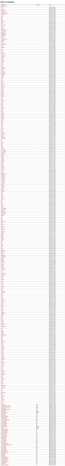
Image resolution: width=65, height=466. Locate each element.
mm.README (3, 447)
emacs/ (2, 101)
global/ (2, 143)
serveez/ (2, 346)
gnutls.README (4, 434)
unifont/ (2, 379)
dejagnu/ (2, 87)
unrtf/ (2, 382)
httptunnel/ (3, 229)
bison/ (2, 50)
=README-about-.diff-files (6, 405)
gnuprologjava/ (3, 173)
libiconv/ (2, 253)
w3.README (3, 463)
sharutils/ (2, 347)
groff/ (2, 195)
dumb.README (4, 418)
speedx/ (2, 359)
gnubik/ (2, 157)
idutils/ (2, 234)
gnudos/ (2, 162)
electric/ (2, 100)
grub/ (2, 196)
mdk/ (2, 283)
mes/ (2, 285)
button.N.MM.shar (4, 412)
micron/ (2, 287)
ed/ (1, 98)
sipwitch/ (2, 353)
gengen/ (2, 132)
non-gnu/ (2, 305)
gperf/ (2, 189)
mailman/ (2, 274)
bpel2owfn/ (3, 53)
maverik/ (2, 279)
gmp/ (2, 145)
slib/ (1, 354)
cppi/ (2, 79)
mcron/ (2, 281)
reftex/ (2, 333)
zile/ (1, 403)
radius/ (2, 328)
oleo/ (2, 308)
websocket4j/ (3, 392)
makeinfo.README (4, 443)
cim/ (1, 66)
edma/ (2, 99)
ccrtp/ (2, 59)
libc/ (1, 248)
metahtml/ (3, 286)
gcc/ (1, 125)
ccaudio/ (2, 56)
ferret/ (2, 106)
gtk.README (3, 438)
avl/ (1, 42)
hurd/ (2, 230)
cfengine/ (2, 61)
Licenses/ (2, 11)
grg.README (3, 437)
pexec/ (2, 318)
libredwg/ (2, 257)
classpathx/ (3, 68)
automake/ (3, 41)
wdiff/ (2, 391)
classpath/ (3, 67)
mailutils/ (2, 275)
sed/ (1, 345)
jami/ (2, 241)
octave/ (2, 307)
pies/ (2, 319)
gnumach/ (3, 169)
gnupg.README (4, 431)
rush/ (2, 338)
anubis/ (2, 22)
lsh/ (1, 270)
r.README (3, 455)
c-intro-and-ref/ (3, 55)
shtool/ (2, 352)
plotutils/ (2, 320)
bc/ (1, 48)
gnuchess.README (4, 430)
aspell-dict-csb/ (3, 29)
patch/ (2, 315)
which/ (2, 395)
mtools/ (2, 299)
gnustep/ (2, 183)
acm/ (2, 17)
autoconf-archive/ (4, 39)
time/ (2, 376)
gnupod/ (2, 172)
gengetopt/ (3, 133)
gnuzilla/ (2, 186)
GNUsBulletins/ (3, 10)
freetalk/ (2, 118)
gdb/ (2, 130)
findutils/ (2, 107)
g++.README (3, 421)
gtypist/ (2, 204)
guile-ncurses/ (3, 211)
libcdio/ (2, 249)
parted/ (2, 314)
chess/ (2, 65)
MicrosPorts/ (3, 14)
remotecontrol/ (3, 334)
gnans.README (4, 423)
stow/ (2, 364)
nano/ (2, 301)
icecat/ (2, 233)
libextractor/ (3, 250)
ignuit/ (2, 235)
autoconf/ (2, 37)
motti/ (2, 294)
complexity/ (3, 74)
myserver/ (3, 300)
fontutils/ (2, 113)
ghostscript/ (3, 138)
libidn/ (2, 254)
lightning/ (2, 266)
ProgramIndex (3, 408)
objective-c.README (5, 451)
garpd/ (2, 121)
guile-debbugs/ (3, 208)
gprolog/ (2, 191)
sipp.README (3, 456)
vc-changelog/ (3, 385)
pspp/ (2, 325)
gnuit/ (2, 164)
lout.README (3, 442)
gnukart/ (2, 166)
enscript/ (2, 104)
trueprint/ (2, 378)
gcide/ (2, 126)
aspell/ (2, 28)
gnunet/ (2, 171)
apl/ (1, 23)
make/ (2, 276)
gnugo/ (2, 163)
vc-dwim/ (2, 386)
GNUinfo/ (2, 9)
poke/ (2, 321)
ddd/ (2, 85)
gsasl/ (2, 197)
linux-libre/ (3, 268)
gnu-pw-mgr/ (3, 152)
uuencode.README (4, 461)
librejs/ (2, 259)
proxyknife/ (3, 324)
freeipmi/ (2, 117)
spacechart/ (3, 358)
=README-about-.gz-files (5, 406)
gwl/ (1, 220)
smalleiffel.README (4, 457)
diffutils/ (2, 92)
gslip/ (2, 201)
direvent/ (2, 93)
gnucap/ (2, 159)
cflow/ (2, 62)
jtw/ (1, 243)
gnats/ (2, 147)
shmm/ (2, 351)
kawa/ (2, 246)
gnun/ (2, 170)
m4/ (1, 272)
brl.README (3, 410)
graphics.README (4, 436)
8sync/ (2, 8)
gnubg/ (2, 156)
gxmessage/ (3, 221)
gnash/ (2, 146)
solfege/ (2, 357)
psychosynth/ (3, 326)
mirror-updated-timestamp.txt (6, 444)
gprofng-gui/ (3, 190)
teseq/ (2, 372)
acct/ (2, 16)
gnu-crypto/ (3, 151)
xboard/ (2, 398)
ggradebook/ (3, 137)
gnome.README (4, 425)
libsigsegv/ (3, 260)
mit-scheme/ (3, 292)
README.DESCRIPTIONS (6, 409)
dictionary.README (4, 416)
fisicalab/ (2, 108)
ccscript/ (2, 60)
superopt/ (2, 365)
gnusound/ (3, 179)
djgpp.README (4, 417)
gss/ (1, 203)
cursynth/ (2, 81)
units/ (2, 380)
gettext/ (2, 134)
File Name (3, 4)
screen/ (2, 344)
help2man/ (3, 227)
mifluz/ (2, 288)
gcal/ (2, 124)
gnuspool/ (2, 182)
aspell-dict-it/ (3, 34)
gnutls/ (2, 184)
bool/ (2, 52)
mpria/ (2, 298)
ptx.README (3, 454)
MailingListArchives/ (4, 13)
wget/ (2, 393)
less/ (2, 247)
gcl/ (1, 127)
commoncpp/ (3, 73)
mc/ (1, 280)
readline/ (2, 331)
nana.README (3, 449)
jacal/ (2, 240)
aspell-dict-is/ (3, 33)
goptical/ (2, 188)
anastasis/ (3, 21)
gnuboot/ (2, 158)
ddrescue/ (3, 86)
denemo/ (2, 88)
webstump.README (4, 464)
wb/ (1, 390)
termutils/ (2, 371)
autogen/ (2, 40)
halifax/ (2, 223)
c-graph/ (2, 54)
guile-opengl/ (3, 212)
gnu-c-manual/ (3, 150)
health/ (2, 224)
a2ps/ (2, 15)
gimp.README (3, 422)
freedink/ (2, 114)
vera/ (2, 389)
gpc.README (3, 435)
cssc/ (2, 80)
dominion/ (2, 95)
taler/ (2, 367)
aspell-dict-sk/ (3, 35)
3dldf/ (2, 7)
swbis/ (2, 366)
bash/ (2, 46)
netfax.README (4, 450)
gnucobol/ (2, 160)
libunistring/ (3, 263)
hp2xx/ (2, 228)
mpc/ (2, 295)
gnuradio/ (2, 175)
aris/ (1, 26)
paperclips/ (3, 312)
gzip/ (2, 222)
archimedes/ (3, 24)
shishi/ (2, 350)
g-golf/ (2, 119)
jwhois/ (2, 244)
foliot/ (2, 111)
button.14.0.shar (4, 411)
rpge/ (2, 337)
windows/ (2, 396)
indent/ (2, 236)
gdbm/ (2, 131)
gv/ (1, 217)
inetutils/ (2, 237)
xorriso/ (2, 402)
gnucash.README (4, 429)
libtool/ (2, 262)
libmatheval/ (3, 255)
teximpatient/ (3, 373)
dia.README (3, 415)
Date (50, 4)
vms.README (3, 462)
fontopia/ (2, 112)
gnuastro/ (2, 153)
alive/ (2, 20)
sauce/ (2, 340)
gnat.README (3, 424)
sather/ (2, 339)
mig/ (1, 289)
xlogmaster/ (3, 399)
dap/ (2, 82)
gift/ (1, 139)
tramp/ (2, 377)
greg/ (2, 192)
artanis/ (2, 27)
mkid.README (3, 445)
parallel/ (2, 313)
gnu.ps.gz (2, 428)
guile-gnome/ (3, 209)
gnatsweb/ (3, 149)
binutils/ (2, 49)
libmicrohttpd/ (3, 256)
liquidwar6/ (3, 269)
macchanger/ (3, 273)
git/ (1, 140)
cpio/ (2, 78)
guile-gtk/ (2, 210)
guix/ (2, 216)
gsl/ (1, 199)
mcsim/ (2, 282)
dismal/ (2, 94)
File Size (37, 4)
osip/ (2, 311)
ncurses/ (2, 302)
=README (3, 404)
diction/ (2, 91)
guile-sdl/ (2, 215)
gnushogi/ (2, 178)
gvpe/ (2, 218)
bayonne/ (2, 47)
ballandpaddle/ (3, 43)
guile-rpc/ (2, 214)
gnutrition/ (3, 185)
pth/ (1, 327)
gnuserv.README (4, 432)
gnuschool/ (3, 177)
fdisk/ (2, 105)
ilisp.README (3, 441)
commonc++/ (3, 72)
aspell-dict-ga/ (3, 30)
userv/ (2, 383)
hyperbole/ (3, 231)
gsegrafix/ (2, 198)
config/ (2, 75)
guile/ (2, 205)
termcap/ (2, 370)
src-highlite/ (3, 363)
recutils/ (2, 332)
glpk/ (2, 144)
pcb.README (3, 453)
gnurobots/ (3, 176)
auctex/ (2, 36)
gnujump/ (2, 165)
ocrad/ (2, 306)
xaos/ (2, 397)
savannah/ (3, 341)
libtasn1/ (2, 261)
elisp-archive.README (5, 419)
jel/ (1, 242)
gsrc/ (2, 202)
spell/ (2, 360)
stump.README (4, 460)
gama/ (2, 120)
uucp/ (2, 384)
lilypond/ (2, 267)
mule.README (3, 448)
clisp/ (2, 69)
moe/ (2, 293)
